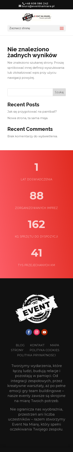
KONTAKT (37, 345)
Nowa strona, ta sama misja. (27, 118)
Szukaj (59, 92)
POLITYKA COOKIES (44, 350)
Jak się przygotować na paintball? (32, 111)
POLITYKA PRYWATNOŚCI (36, 355)
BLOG (20, 345)
